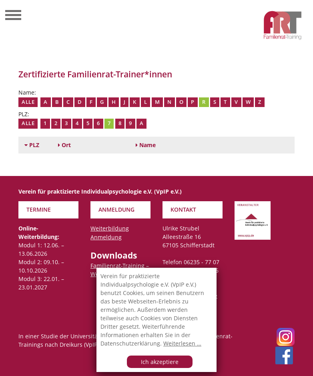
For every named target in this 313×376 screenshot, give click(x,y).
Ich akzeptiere (160, 362)
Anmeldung (106, 237)
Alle (28, 102)
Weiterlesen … (182, 343)
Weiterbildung (109, 228)
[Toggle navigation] (13, 16)
